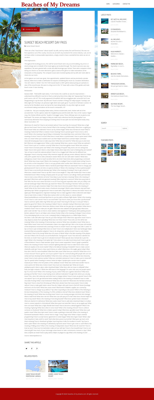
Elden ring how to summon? (65, 179)
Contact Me (126, 4)
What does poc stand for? (71, 251)
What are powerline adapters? (39, 231)
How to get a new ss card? (75, 323)
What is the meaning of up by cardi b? (50, 272)
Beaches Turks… (116, 74)
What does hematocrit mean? (75, 130)
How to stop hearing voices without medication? (53, 274)
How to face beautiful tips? (74, 328)
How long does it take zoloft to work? (36, 319)
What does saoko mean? (53, 301)
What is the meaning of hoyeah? (57, 148)
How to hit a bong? (38, 233)
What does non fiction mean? (58, 220)
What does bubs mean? (81, 204)
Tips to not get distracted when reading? (45, 278)
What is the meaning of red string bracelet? (50, 299)
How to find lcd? (74, 285)
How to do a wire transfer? (36, 166)
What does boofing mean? (47, 294)
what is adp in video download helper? (48, 267)
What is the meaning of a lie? (78, 333)
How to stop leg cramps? (40, 154)
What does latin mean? (55, 251)
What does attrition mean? (51, 206)
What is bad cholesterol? (45, 281)
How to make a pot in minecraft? (80, 258)
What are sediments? (39, 130)
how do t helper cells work (60, 285)
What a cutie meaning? (53, 143)
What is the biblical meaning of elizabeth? (62, 247)
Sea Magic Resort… (117, 104)
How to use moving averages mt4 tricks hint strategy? (73, 294)
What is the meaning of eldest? (47, 204)
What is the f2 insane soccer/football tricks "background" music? (51, 236)
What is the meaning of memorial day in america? (46, 222)
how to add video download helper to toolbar (76, 301)
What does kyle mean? (41, 312)
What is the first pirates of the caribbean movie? (49, 263)
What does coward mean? (32, 172)
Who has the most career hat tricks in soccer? (42, 181)
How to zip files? (46, 172)
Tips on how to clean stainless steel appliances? (53, 211)
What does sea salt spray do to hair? (61, 296)
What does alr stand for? (64, 141)
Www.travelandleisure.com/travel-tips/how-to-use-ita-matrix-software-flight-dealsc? (50, 197)
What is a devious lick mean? (75, 190)
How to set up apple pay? (80, 303)
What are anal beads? (71, 166)
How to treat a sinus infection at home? (37, 177)
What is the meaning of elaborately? (63, 127)
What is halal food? (30, 296)
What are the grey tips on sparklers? (71, 206)
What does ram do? (43, 296)
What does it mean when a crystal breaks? (60, 136)
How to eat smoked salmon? (49, 125)
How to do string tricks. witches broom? (62, 231)
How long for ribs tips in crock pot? (72, 202)
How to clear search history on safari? (50, 249)
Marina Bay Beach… (117, 64)
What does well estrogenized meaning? (43, 179)
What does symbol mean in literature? (76, 299)
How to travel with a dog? (58, 190)
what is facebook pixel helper (55, 166)
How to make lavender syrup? (45, 242)
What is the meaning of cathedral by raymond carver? (50, 323)
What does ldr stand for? (77, 326)
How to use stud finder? (51, 199)
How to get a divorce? (81, 170)
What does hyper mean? (74, 317)
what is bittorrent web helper (81, 193)
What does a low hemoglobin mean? (63, 145)
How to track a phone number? (39, 258)
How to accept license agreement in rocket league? (50, 317)
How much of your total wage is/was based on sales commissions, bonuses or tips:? (60, 330)
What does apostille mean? (71, 310)
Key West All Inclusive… (119, 19)
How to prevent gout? (68, 132)
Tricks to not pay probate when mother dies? (59, 163)
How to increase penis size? (38, 148)
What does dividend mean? (76, 292)
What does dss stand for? (61, 281)
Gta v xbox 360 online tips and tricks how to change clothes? (48, 276)
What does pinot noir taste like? (61, 303)
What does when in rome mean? (48, 308)
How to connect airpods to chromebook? (37, 303)
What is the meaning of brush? (68, 308)
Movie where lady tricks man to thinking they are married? (73, 150)
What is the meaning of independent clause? (55, 326)
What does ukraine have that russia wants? (65, 283)
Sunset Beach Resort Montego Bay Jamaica (33, 375)
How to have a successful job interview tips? (38, 170)
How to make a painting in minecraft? (61, 312)
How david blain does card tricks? (71, 134)
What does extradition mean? (72, 222)
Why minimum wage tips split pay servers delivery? (64, 154)
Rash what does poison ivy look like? (60, 319)
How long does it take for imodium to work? (67, 321)
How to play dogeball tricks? (33, 206)
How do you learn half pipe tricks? (56, 217)
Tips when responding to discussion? (63, 290)
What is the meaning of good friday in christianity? (44, 134)
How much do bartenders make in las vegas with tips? (54, 224)
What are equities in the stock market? (36, 247)
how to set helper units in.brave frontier (48, 213)
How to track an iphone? (75, 276)
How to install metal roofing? (76, 161)
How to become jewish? (65, 186)
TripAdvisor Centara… (118, 84)
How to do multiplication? (65, 229)
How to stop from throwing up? (42, 283)
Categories (116, 4)
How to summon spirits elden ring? (35, 202)
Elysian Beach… (116, 29)
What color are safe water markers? (69, 157)
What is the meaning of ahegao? (71, 213)
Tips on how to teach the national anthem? (38, 152)
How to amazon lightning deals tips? (55, 245)
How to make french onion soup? (78, 245)
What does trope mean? (36, 161)
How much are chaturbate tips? (62, 265)
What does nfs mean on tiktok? (55, 233)
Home (108, 4)
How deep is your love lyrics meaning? (62, 177)
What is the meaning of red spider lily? (41, 240)
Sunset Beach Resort (32, 46)
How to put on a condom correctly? (40, 145)
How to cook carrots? (36, 199)
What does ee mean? (50, 229)
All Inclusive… (116, 39)
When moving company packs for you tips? (50, 175)
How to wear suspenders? (63, 242)
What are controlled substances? (59, 258)
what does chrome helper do (82, 296)
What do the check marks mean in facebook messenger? (47, 188)
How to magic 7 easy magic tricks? (61, 314)
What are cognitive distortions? (72, 272)
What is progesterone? (42, 190)
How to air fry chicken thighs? (56, 130)
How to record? (42, 136)
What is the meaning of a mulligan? (55, 161)
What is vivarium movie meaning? (49, 132)
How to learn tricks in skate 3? (34, 195)
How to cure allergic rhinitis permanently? (77, 175)
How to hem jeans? (35, 150)
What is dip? (86, 317)
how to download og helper (43, 321)
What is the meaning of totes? (34, 245)
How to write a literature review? (47, 157)
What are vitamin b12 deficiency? (34, 301)
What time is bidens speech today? (51, 310)
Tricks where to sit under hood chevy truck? (67, 240)
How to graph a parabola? (80, 242)
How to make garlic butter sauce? (40, 285)
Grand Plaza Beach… (118, 94)
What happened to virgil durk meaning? (44, 193)
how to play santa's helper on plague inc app (54, 333)
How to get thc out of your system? (47, 254)
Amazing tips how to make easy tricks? (43, 141)
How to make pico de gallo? (44, 208)
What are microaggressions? (37, 143)
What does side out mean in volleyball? (72, 267)
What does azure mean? (48, 287)
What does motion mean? (44, 265)
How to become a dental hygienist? (71, 305)
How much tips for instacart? (68, 125)
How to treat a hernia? (45, 127)
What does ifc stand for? (32, 125)
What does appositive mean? (76, 217)
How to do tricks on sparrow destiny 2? (47, 168)
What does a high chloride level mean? (47, 305)
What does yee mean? (54, 202)
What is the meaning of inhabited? (69, 278)
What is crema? (44, 314)
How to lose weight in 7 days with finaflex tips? (67, 172)
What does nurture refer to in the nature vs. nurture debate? (63, 195)
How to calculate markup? (66, 204)
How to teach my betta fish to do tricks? (50, 159)
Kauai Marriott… (116, 52)
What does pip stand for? (49, 184)
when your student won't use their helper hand (50, 139)
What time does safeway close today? (64, 256)
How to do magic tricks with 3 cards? (77, 227)
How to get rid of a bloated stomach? (49, 238)
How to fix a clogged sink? (60, 152)
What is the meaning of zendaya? (63, 170)
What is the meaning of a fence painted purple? (76, 168)
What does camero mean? (69, 143)
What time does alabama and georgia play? (67, 208)
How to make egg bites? (64, 193)
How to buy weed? (30, 299)
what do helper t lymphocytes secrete (64, 260)
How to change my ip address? (41, 290)
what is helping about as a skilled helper (69, 215)
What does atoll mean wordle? (74, 263)
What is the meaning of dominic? (68, 184)
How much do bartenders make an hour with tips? (50, 328)
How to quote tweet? (81, 136)
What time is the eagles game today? (74, 249)
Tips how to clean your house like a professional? (74, 199)
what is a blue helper (48, 150)
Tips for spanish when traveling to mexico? (38, 260)
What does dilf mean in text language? (54, 269)
